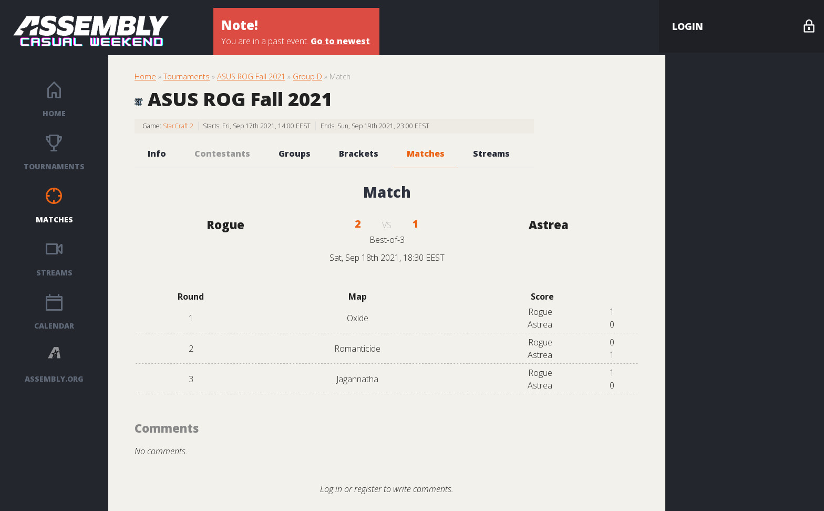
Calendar (54, 326)
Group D (307, 76)
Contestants (222, 153)
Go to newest (340, 41)
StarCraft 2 (178, 125)
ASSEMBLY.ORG (54, 379)
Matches (54, 219)
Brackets (358, 153)
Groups (295, 153)
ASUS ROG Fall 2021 (251, 76)
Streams (54, 273)
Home (54, 113)
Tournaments (54, 166)
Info (157, 153)
